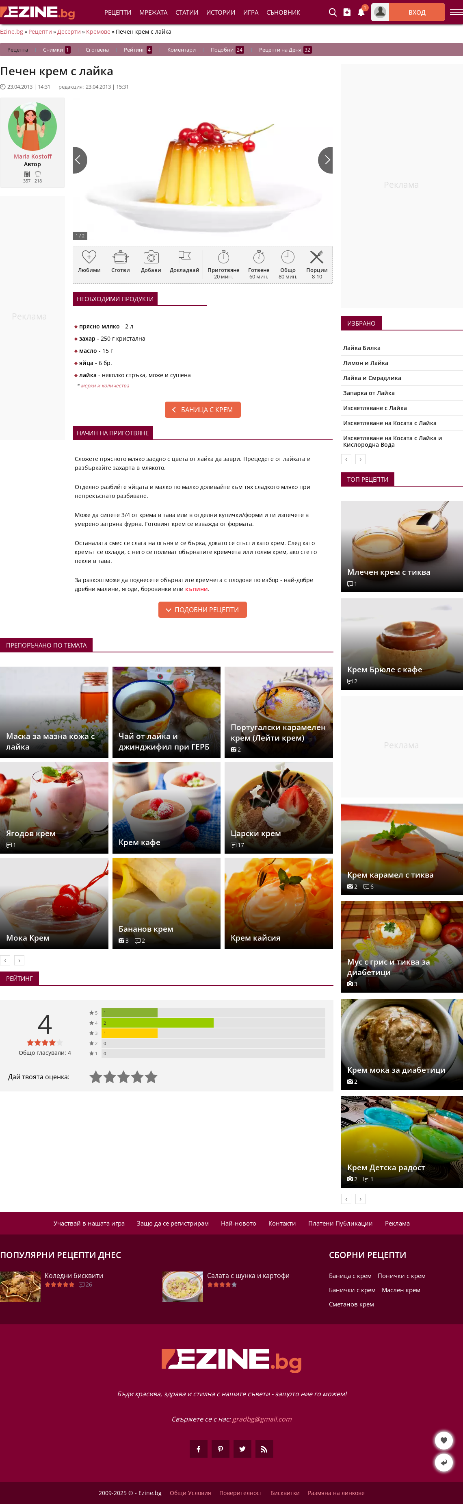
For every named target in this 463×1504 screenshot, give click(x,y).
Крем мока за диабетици (396, 1070)
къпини (196, 589)
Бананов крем (146, 929)
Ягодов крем (31, 833)
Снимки (57, 50)
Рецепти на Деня (285, 50)
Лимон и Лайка (365, 363)
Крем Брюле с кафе (384, 669)
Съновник (283, 12)
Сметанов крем (351, 1304)
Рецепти (117, 12)
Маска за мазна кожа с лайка (50, 741)
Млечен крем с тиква (389, 572)
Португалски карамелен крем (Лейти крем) (278, 732)
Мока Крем (28, 937)
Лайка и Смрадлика (372, 378)
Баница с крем (207, 409)
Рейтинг (138, 50)
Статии (186, 12)
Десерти (69, 31)
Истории (220, 12)
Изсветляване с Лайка (375, 408)
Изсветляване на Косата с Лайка (390, 423)
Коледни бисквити (74, 1275)
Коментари (181, 49)
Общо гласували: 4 (45, 1052)
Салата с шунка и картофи (248, 1275)
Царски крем (256, 833)
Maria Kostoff (33, 156)
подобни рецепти (207, 609)
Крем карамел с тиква (390, 874)
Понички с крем (402, 1275)
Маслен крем (401, 1290)
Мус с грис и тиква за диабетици (388, 967)
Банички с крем (352, 1290)
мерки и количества (105, 385)
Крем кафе (139, 842)
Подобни (227, 50)
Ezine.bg (11, 31)
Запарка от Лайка (369, 393)
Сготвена (97, 49)
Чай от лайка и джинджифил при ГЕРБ (164, 741)
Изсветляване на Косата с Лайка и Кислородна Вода (392, 441)
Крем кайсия (256, 937)
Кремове (98, 31)
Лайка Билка (362, 348)
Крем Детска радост (386, 1167)
